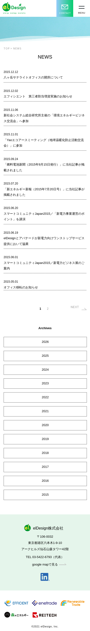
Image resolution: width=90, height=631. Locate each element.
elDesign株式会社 (45, 528)
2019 (45, 439)
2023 (45, 383)
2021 (45, 411)
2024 (45, 369)
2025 (45, 355)
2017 (45, 467)
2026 (45, 342)
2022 (45, 397)
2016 (45, 480)
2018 (45, 453)
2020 (45, 425)
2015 (45, 494)
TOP (7, 48)
